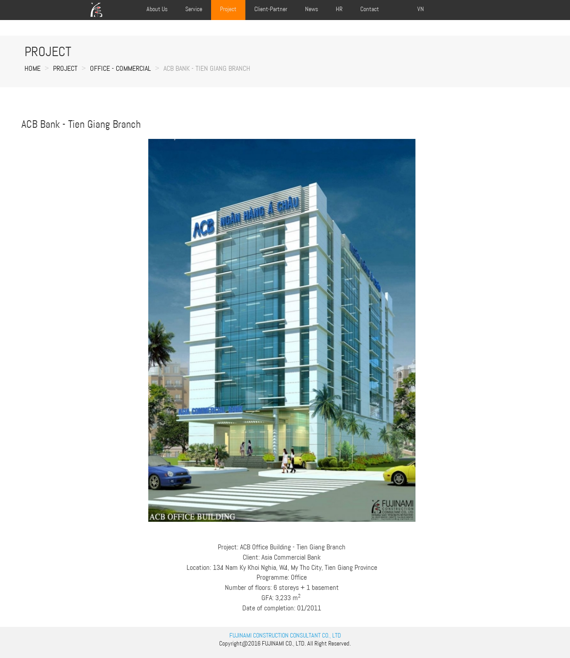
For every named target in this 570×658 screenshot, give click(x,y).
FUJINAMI (273, 643)
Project (65, 68)
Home (32, 68)
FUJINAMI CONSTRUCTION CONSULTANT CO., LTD (285, 635)
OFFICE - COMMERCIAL (120, 68)
